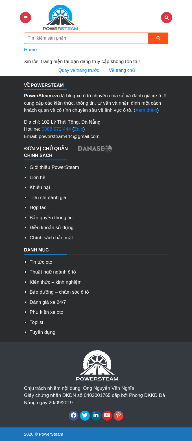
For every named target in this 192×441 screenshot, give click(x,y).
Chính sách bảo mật (51, 237)
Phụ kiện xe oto (46, 312)
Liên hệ (37, 177)
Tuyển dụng (42, 332)
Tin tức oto (41, 262)
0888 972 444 (56, 129)
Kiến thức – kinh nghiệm (56, 282)
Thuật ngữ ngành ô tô (53, 272)
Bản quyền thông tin (51, 217)
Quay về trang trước (78, 70)
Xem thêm (146, 110)
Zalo (78, 129)
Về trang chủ (121, 70)
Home (30, 49)
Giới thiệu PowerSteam (54, 167)
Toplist (36, 322)
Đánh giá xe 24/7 (48, 302)
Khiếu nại (40, 187)
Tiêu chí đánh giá (48, 197)
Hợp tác (38, 207)
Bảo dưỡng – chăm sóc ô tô (59, 292)
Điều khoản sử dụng (51, 227)
